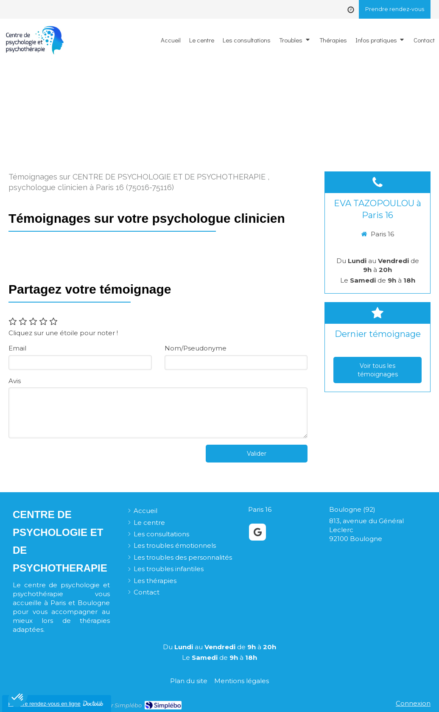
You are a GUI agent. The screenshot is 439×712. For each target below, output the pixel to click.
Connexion (413, 703)
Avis (14, 381)
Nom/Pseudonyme (195, 348)
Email (17, 348)
